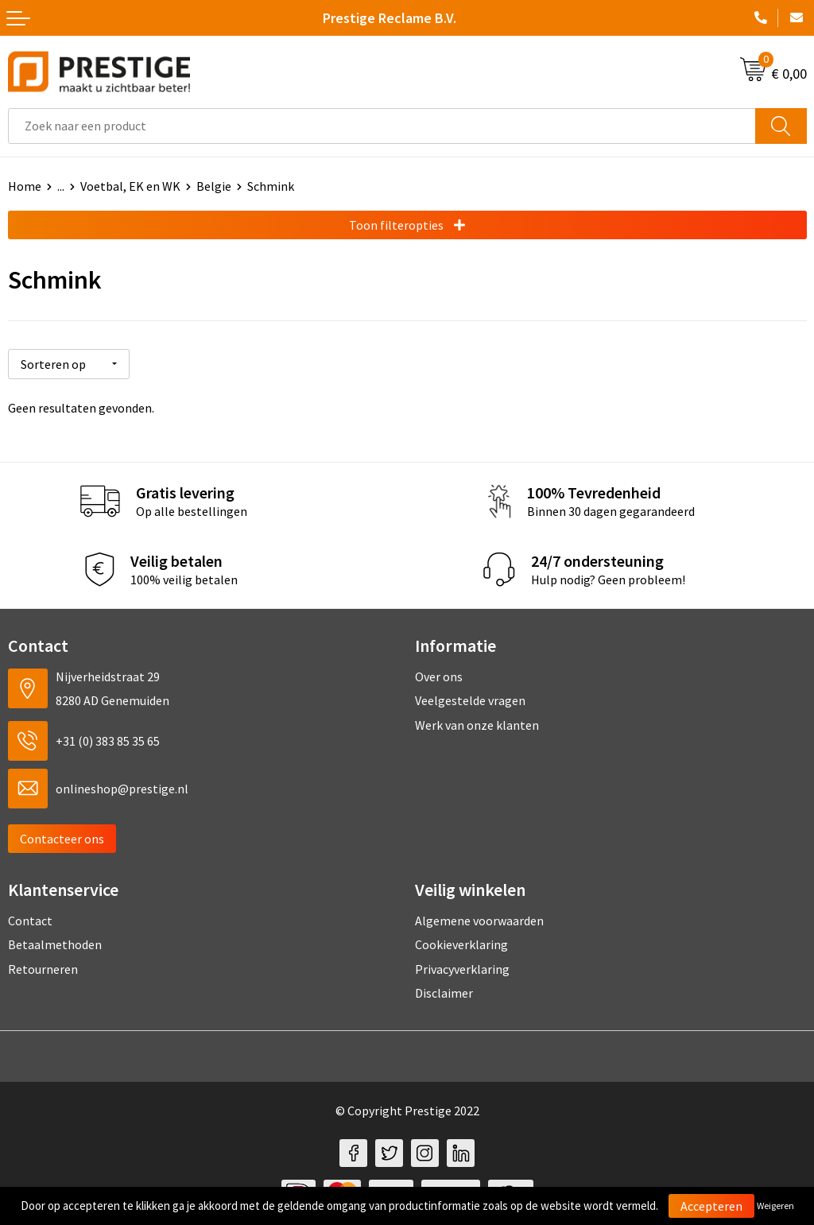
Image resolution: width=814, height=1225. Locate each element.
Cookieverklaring (461, 942)
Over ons (439, 674)
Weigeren (775, 1205)
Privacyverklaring (462, 967)
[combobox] (382, 126)
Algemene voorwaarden (479, 918)
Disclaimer (444, 990)
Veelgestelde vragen (470, 699)
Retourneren (43, 967)
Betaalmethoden (55, 942)
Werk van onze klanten (477, 723)
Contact (30, 918)
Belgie (213, 186)
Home (24, 186)
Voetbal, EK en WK (130, 186)
